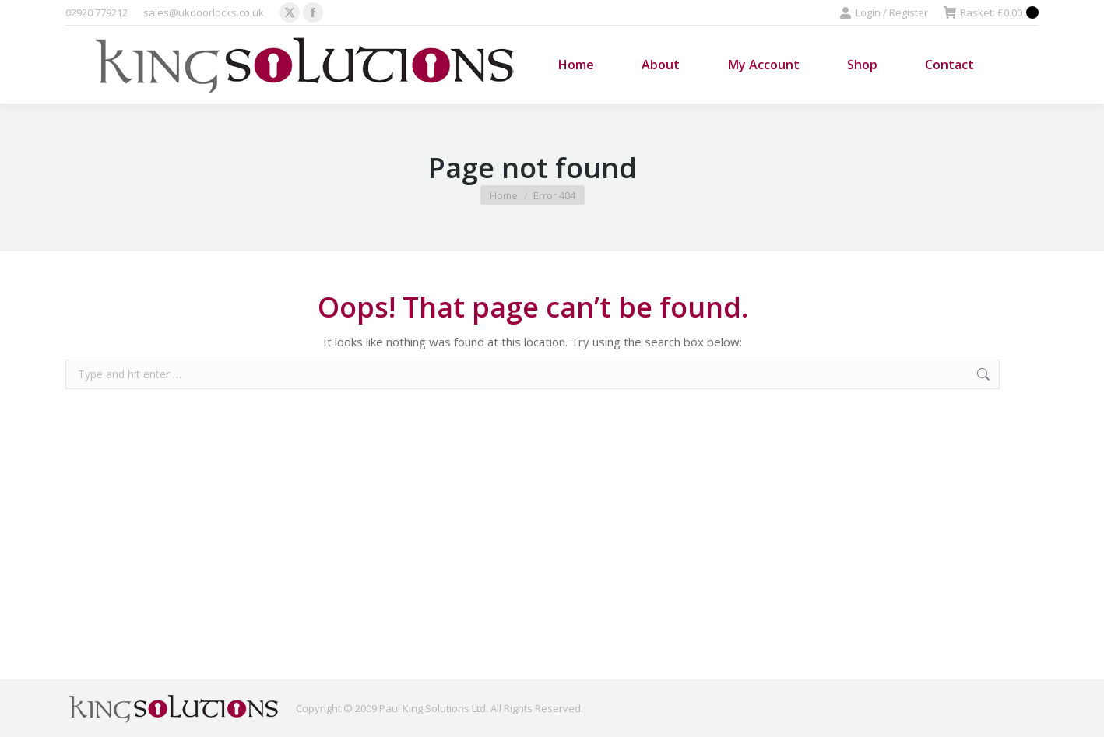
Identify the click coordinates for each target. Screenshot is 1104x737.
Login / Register (883, 12)
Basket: (991, 12)
